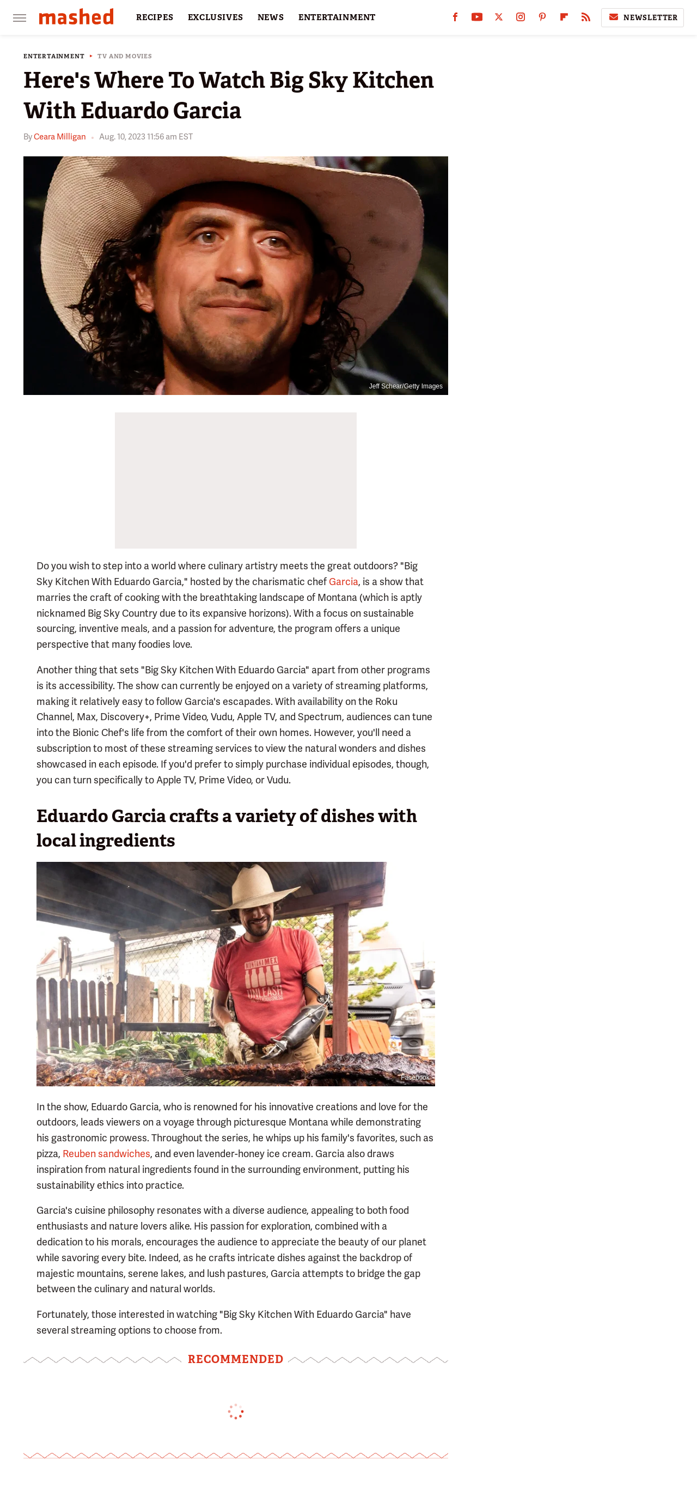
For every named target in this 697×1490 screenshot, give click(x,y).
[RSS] (585, 19)
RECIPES (155, 17)
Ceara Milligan (60, 136)
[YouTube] (477, 19)
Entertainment (53, 56)
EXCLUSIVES (215, 17)
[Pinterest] (542, 19)
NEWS (271, 17)
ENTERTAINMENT (337, 17)
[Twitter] (498, 19)
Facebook (415, 1077)
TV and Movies (124, 56)
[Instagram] (520, 19)
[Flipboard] (564, 19)
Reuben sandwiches (106, 1153)
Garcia (343, 581)
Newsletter (642, 17)
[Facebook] (455, 19)
